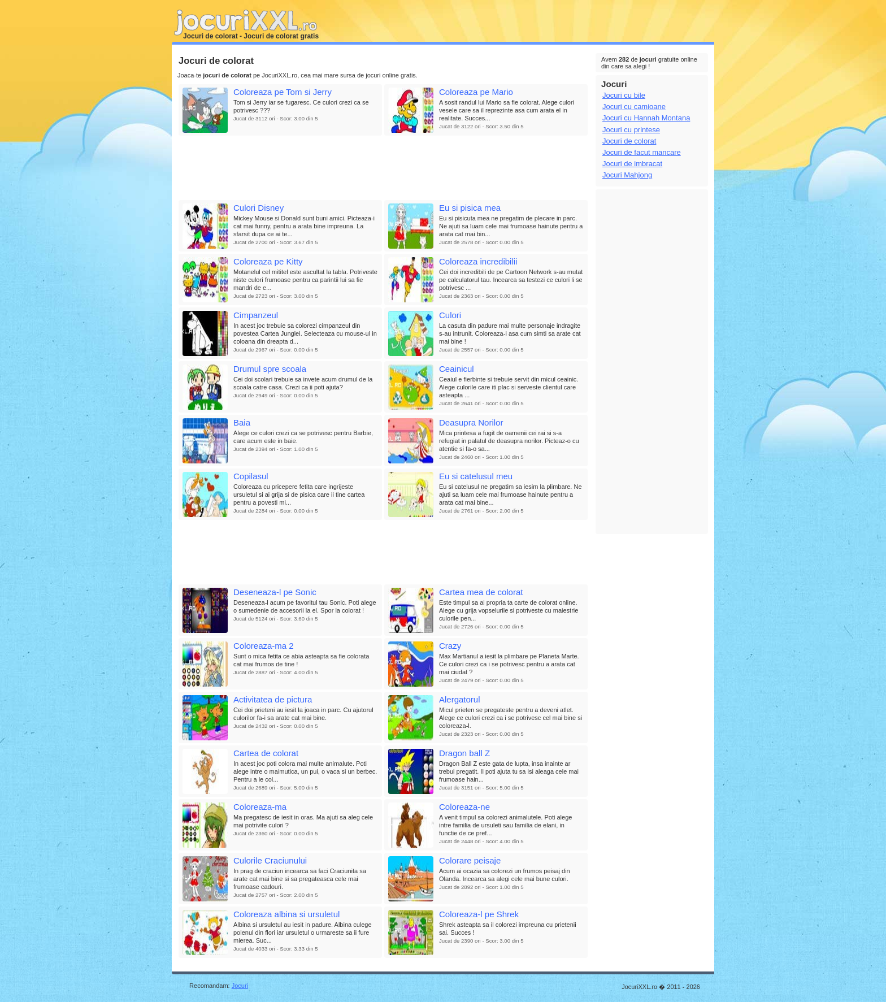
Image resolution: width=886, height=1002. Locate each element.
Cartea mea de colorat (481, 592)
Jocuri (240, 985)
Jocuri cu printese (631, 129)
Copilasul (250, 476)
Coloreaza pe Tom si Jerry (282, 92)
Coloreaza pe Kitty (268, 261)
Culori (450, 315)
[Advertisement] (383, 167)
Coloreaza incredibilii (478, 261)
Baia (241, 422)
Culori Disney (258, 207)
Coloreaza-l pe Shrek (479, 914)
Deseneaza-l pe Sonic (274, 592)
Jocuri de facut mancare (641, 152)
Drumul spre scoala (269, 369)
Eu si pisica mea (470, 207)
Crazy (450, 645)
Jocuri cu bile (623, 95)
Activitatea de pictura (272, 699)
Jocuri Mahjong (627, 175)
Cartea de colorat (265, 753)
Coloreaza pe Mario (476, 92)
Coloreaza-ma (259, 807)
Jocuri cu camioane (634, 106)
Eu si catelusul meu (476, 476)
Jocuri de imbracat (632, 163)
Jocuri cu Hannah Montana (646, 118)
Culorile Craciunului (270, 860)
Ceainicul (456, 369)
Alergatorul (459, 699)
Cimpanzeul (255, 315)
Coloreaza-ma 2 (263, 645)
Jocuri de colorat (629, 141)
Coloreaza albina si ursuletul (286, 914)
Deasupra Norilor (471, 422)
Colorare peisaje (470, 860)
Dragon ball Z (464, 753)
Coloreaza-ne (464, 807)
